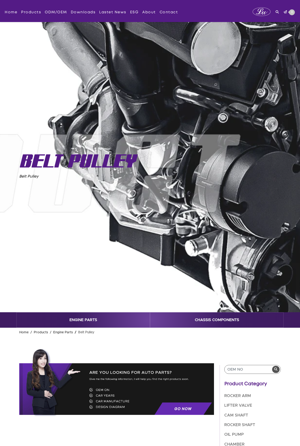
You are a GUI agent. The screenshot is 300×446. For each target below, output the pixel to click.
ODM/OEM (56, 12)
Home (11, 12)
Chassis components (217, 320)
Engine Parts (83, 320)
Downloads (83, 12)
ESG (134, 12)
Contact (169, 12)
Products (31, 12)
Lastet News (112, 12)
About (149, 12)
